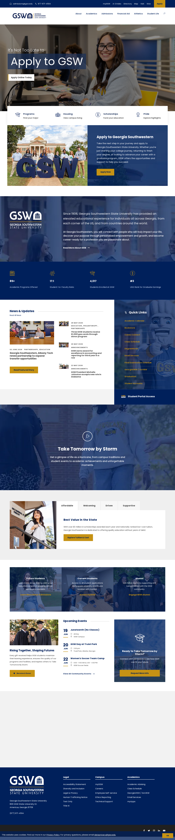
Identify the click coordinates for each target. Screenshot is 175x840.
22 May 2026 (77, 365)
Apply (159, 3)
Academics (91, 13)
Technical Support (104, 801)
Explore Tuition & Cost (78, 537)
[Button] (164, 13)
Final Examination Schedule (138, 362)
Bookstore (130, 327)
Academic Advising (136, 784)
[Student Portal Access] (141, 396)
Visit (142, 3)
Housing (68, 113)
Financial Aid (123, 13)
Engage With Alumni (139, 594)
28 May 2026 (77, 323)
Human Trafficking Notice (75, 797)
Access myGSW (87, 594)
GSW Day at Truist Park (83, 644)
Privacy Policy (53, 834)
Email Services (132, 355)
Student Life (153, 13)
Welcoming (89, 505)
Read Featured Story (24, 370)
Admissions (107, 13)
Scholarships (110, 113)
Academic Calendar (134, 320)
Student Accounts (133, 383)
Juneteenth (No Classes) (84, 629)
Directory (128, 3)
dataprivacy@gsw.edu (105, 834)
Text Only (67, 801)
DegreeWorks (131, 348)
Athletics (138, 13)
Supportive (129, 505)
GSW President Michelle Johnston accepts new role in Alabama (86, 374)
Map (136, 3)
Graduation (130, 376)
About (78, 13)
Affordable (67, 505)
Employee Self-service (106, 793)
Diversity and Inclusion (73, 788)
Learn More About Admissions (35, 594)
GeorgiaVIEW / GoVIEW (136, 369)
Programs (28, 113)
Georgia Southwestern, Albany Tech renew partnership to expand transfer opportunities (31, 355)
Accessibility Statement (74, 784)
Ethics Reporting (103, 797)
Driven (109, 505)
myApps (131, 801)
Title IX (66, 805)
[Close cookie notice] (167, 835)
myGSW (106, 3)
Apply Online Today (21, 77)
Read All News (15, 315)
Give (149, 3)
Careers (99, 788)
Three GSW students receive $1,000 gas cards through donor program (85, 334)
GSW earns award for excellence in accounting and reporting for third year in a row (86, 354)
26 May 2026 (77, 344)
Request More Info (140, 673)
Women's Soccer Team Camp (87, 658)
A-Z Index (117, 3)
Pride (146, 113)
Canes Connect (132, 334)
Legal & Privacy (70, 793)
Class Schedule (132, 341)
